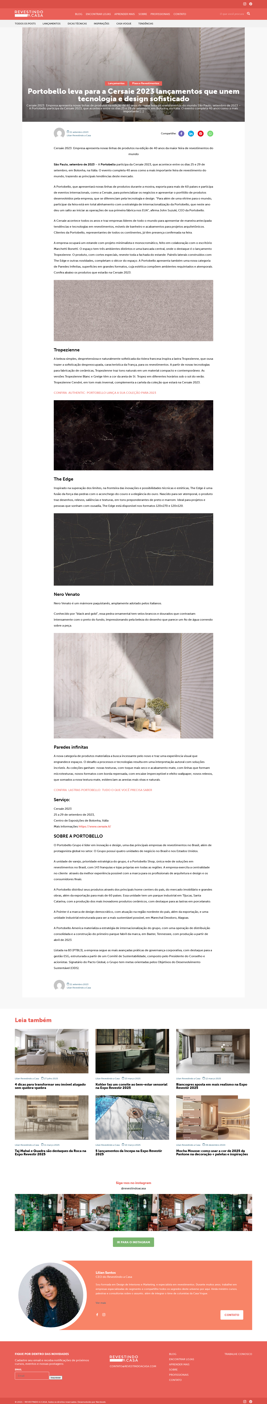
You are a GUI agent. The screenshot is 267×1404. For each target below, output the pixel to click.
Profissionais (160, 14)
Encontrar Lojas (98, 14)
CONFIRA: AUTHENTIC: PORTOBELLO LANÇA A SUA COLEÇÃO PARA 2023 (105, 392)
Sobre (143, 14)
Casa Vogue (123, 23)
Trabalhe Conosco (238, 1354)
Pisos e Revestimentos (145, 83)
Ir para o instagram (133, 1242)
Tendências (145, 23)
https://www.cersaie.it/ (95, 826)
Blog (78, 14)
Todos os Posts (25, 23)
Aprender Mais (124, 14)
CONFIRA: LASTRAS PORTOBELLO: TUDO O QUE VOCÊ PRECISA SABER (103, 790)
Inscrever (56, 1377)
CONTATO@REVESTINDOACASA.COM (133, 1366)
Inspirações (101, 23)
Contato (180, 14)
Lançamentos (51, 23)
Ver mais (101, 1303)
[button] (247, 1212)
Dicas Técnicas (77, 23)
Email (18, 1369)
